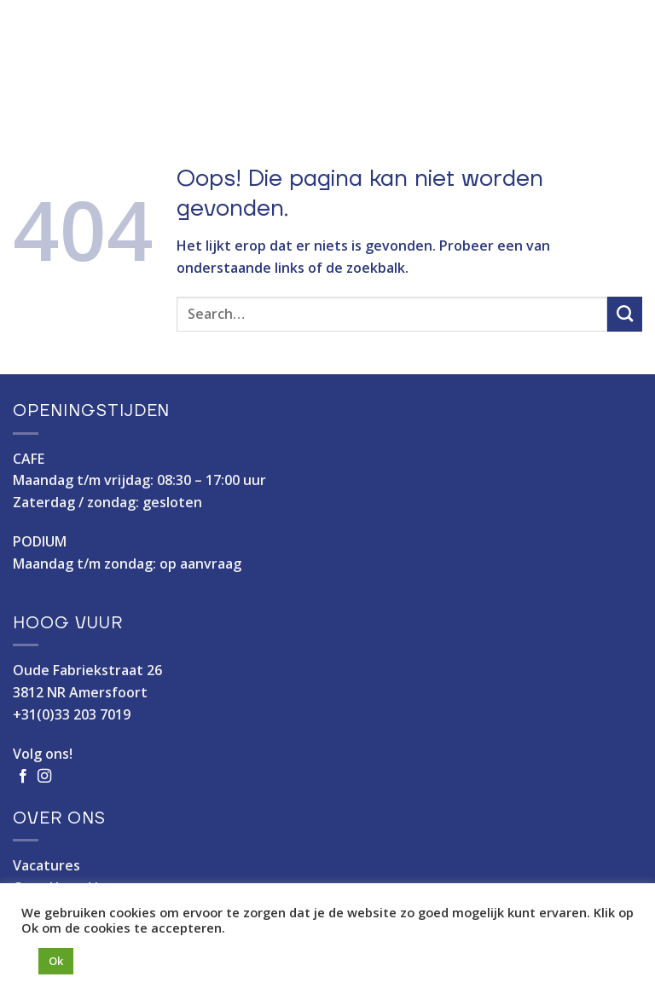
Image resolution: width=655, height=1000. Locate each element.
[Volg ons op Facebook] (23, 776)
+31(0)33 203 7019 (71, 714)
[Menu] (629, 56)
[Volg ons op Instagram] (44, 776)
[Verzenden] (624, 314)
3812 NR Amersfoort (80, 692)
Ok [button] (56, 960)
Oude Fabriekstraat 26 (87, 670)
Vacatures (46, 865)
